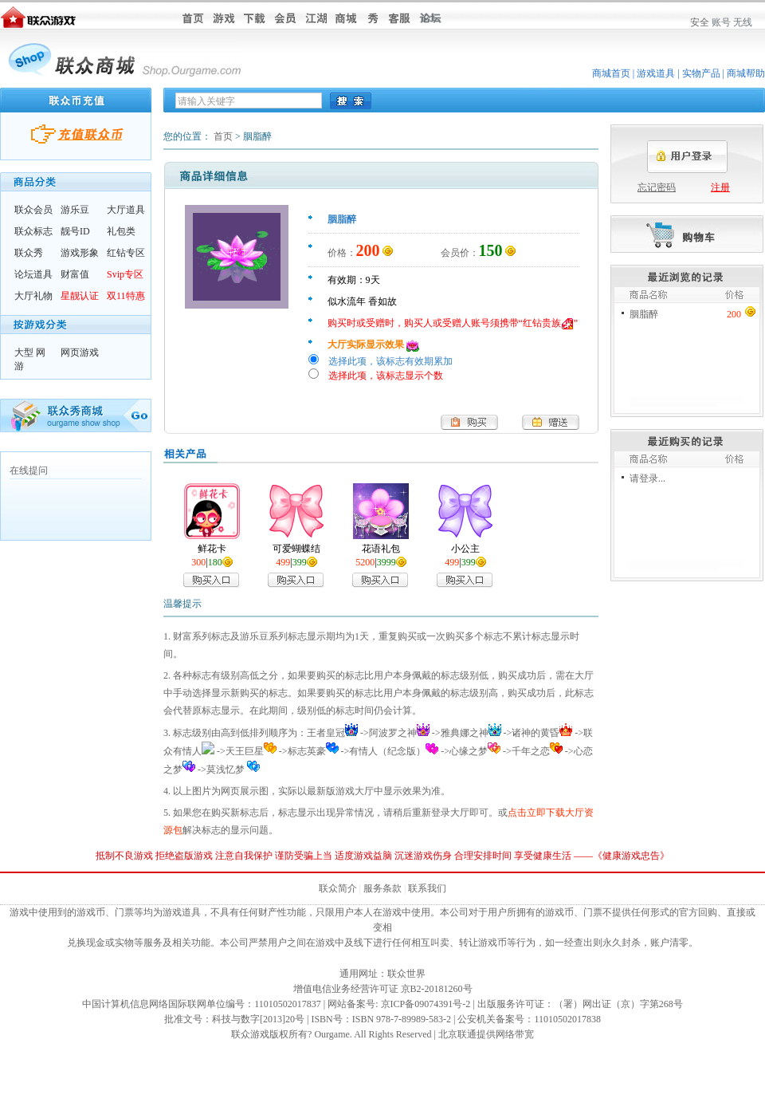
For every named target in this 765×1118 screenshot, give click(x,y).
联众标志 (33, 231)
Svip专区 (125, 274)
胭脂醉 (644, 314)
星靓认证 (80, 295)
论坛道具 (33, 274)
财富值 (75, 274)
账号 (721, 22)
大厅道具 (126, 209)
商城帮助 (746, 73)
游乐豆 (75, 209)
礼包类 (121, 231)
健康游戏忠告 (631, 855)
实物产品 (701, 73)
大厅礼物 (33, 295)
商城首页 (611, 73)
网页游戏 (80, 352)
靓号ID (75, 231)
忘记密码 (657, 187)
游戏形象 (80, 252)
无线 (742, 22)
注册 (720, 187)
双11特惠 (126, 295)
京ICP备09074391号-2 (426, 1004)
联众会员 (33, 209)
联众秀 (28, 252)
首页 (223, 136)
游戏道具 (656, 73)
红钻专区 (126, 252)
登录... (652, 478)
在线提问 (29, 470)
